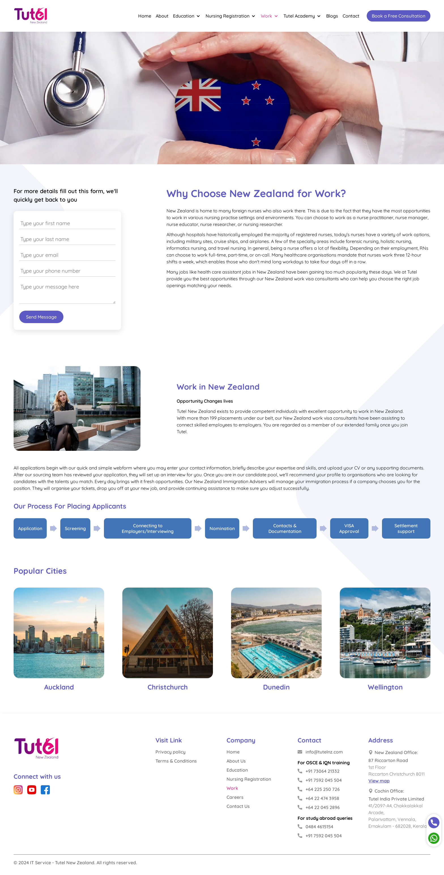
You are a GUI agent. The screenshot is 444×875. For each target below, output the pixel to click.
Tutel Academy (302, 16)
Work (270, 16)
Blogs (332, 16)
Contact (351, 16)
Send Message (41, 317)
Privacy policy (170, 752)
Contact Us (238, 806)
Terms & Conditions (176, 761)
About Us (236, 761)
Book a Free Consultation (398, 16)
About (162, 16)
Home (144, 16)
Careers (235, 797)
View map (379, 781)
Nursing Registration (231, 16)
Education (187, 16)
